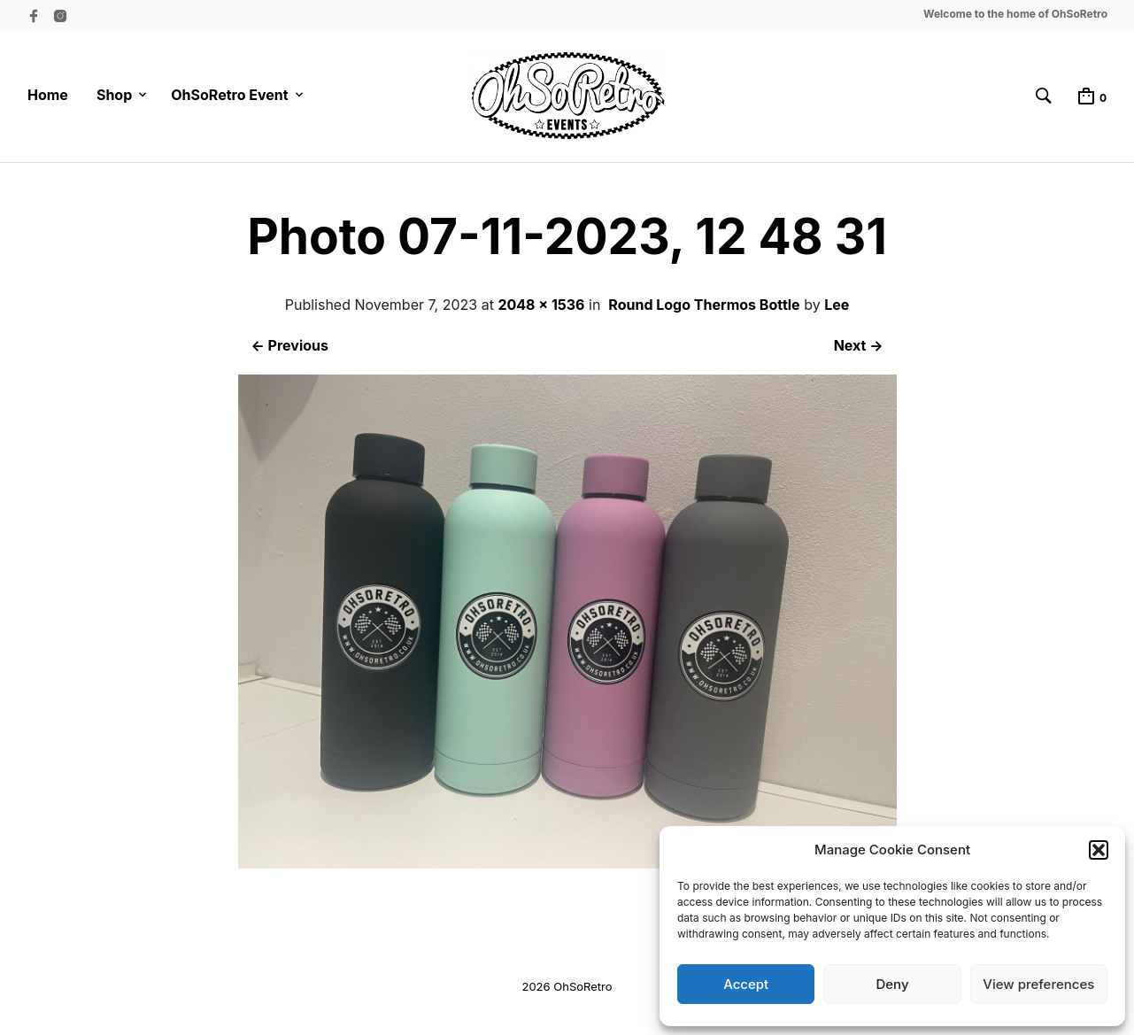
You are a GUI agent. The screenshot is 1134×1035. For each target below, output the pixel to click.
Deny (892, 984)
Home (47, 95)
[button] (1098, 850)
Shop (114, 95)
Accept (745, 984)
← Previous (289, 345)
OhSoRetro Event (229, 95)
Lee (836, 304)
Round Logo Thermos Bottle (703, 304)
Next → (858, 345)
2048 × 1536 (541, 304)
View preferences (1038, 984)
